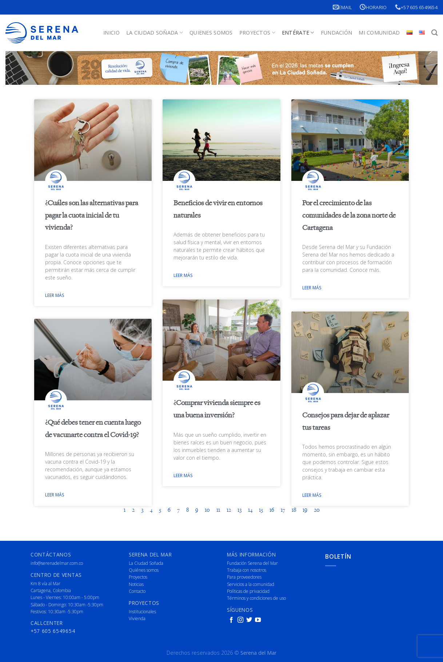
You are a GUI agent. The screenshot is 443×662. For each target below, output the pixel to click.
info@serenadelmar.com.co (57, 563)
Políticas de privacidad (248, 591)
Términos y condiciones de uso (256, 598)
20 (317, 510)
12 (229, 510)
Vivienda (137, 618)
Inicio (111, 32)
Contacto (137, 591)
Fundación (336, 32)
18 (294, 510)
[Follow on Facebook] (231, 620)
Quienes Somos (211, 32)
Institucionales (142, 611)
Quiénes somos (144, 570)
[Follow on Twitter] (249, 620)
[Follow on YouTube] (258, 620)
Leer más (54, 295)
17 (283, 510)
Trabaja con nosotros (246, 570)
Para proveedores (244, 577)
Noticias (136, 584)
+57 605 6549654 (416, 7)
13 (240, 510)
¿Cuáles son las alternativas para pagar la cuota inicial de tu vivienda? (91, 215)
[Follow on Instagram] (240, 620)
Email (342, 7)
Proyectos (257, 32)
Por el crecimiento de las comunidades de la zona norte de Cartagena (349, 215)
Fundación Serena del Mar (252, 563)
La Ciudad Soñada (154, 32)
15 (261, 510)
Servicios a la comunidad (250, 584)
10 (207, 510)
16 (272, 510)
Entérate (298, 32)
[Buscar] (434, 32)
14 (250, 510)
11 (218, 510)
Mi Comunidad (379, 32)
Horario (373, 7)
